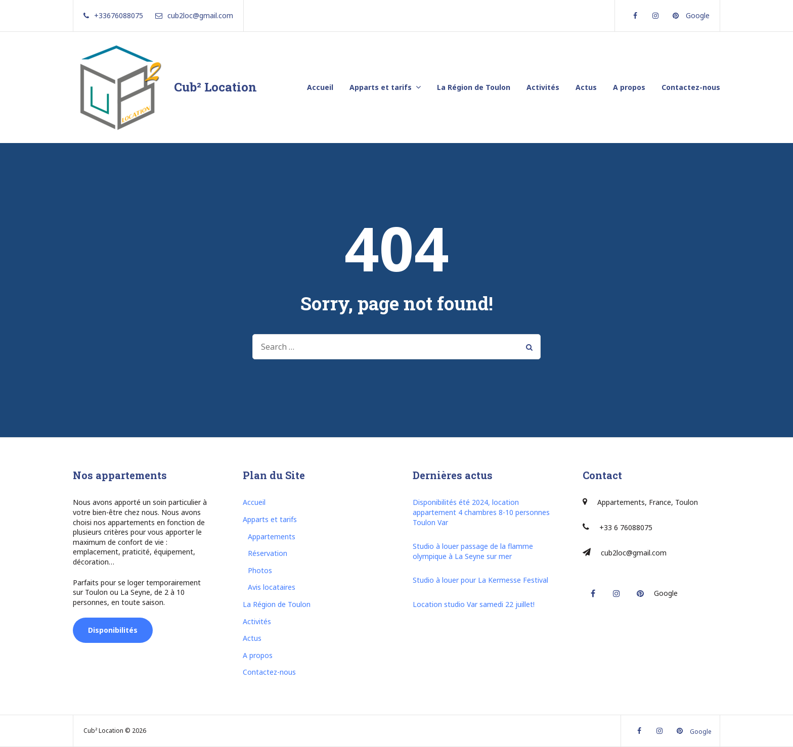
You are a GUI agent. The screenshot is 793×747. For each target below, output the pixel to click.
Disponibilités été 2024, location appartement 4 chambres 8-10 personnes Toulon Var (481, 512)
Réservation (267, 553)
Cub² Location (215, 87)
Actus (586, 87)
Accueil (320, 87)
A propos (629, 87)
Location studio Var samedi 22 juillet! (474, 604)
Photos (260, 570)
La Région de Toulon (473, 87)
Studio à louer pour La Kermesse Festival (480, 580)
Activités (542, 87)
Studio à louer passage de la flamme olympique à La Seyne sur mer (473, 551)
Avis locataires (271, 587)
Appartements (271, 536)
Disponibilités (113, 630)
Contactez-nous (691, 87)
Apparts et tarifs (380, 87)
